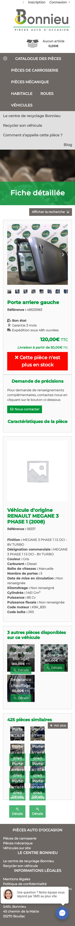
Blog (68, 145)
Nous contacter (24, 409)
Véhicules (21, 105)
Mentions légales (16, 879)
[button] (11, 254)
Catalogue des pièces (38, 59)
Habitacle (21, 93)
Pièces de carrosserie (34, 70)
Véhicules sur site (17, 848)
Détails (21, 670)
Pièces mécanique (30, 82)
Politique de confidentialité (25, 884)
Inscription (36, 2)
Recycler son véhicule (22, 125)
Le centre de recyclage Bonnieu (31, 116)
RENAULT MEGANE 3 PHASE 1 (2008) (33, 519)
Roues (46, 93)
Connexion (58, 2)
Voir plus (58, 725)
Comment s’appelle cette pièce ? (32, 135)
